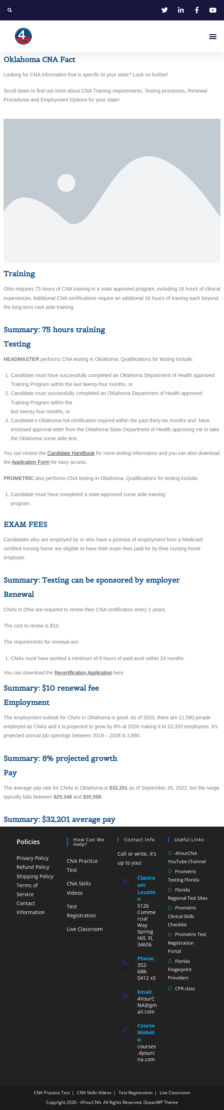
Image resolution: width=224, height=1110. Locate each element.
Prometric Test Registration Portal (187, 942)
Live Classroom (85, 929)
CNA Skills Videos (94, 1093)
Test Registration (135, 1093)
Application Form (31, 462)
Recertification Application (83, 673)
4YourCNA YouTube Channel (187, 857)
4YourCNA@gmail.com (147, 1005)
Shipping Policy (35, 876)
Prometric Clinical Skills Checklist (182, 916)
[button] (9, 10)
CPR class (185, 988)
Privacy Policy (33, 858)
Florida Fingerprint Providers (180, 969)
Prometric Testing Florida (183, 875)
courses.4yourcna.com (146, 1053)
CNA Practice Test (52, 1093)
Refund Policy (33, 867)
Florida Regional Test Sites (187, 893)
